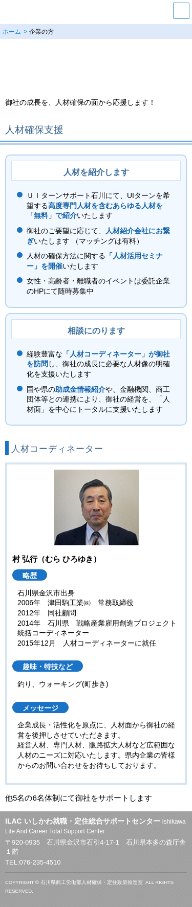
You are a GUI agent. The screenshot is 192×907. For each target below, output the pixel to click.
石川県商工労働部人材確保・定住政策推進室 (91, 882)
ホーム (12, 31)
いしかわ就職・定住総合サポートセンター (77, 10)
